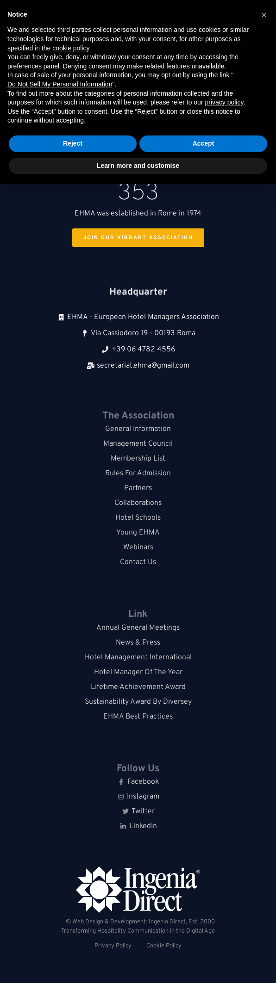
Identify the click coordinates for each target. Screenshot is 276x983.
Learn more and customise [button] (138, 165)
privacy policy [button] (224, 102)
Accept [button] (203, 143)
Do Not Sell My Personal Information (59, 84)
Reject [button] (72, 143)
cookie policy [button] (70, 48)
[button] (264, 14)
